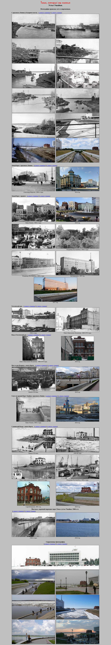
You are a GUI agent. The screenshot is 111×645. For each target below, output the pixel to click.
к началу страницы (44, 12)
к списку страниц (56, 12)
